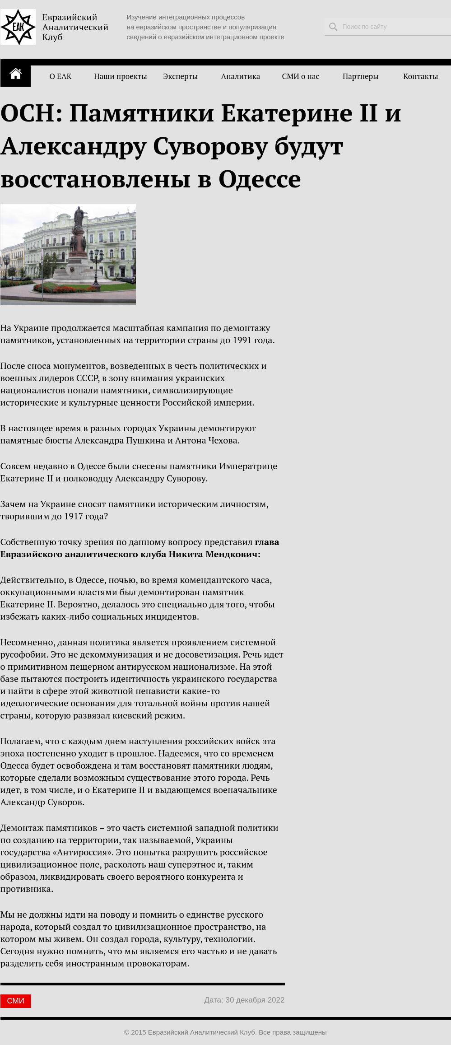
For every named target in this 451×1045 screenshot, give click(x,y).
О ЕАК (60, 76)
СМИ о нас (301, 76)
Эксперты (180, 76)
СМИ (15, 1001)
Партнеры (361, 76)
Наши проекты (120, 76)
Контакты (420, 76)
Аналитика (240, 76)
